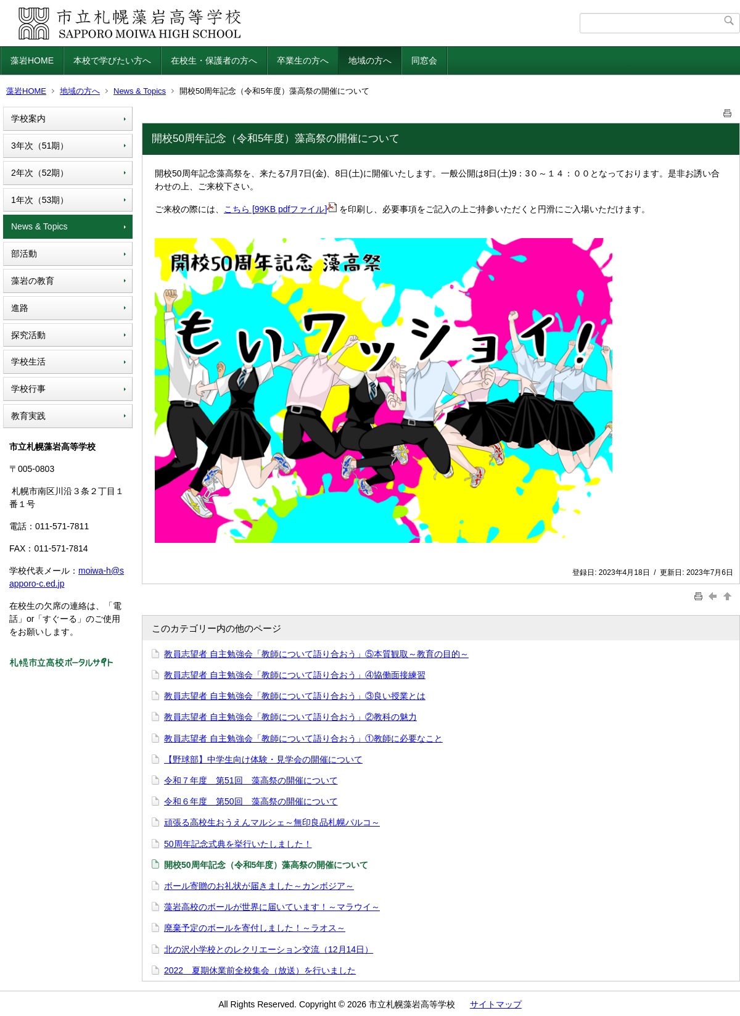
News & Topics (139, 91)
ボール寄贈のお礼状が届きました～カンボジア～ (259, 886)
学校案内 (28, 118)
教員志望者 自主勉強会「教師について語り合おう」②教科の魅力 (290, 717)
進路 (19, 308)
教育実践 (28, 416)
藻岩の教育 (32, 281)
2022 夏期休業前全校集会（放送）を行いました (260, 970)
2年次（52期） (39, 173)
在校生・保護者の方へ (214, 60)
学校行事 (28, 389)
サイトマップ (496, 1004)
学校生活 (28, 361)
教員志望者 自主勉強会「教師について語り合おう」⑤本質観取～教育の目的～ (316, 654)
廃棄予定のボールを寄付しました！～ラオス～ (254, 928)
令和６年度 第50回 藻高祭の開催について (251, 801)
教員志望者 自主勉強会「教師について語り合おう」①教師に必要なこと (303, 738)
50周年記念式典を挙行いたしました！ (238, 844)
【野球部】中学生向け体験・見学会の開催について (263, 759)
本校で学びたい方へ (112, 60)
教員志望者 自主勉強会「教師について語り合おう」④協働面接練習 (295, 675)
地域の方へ (370, 60)
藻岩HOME (32, 60)
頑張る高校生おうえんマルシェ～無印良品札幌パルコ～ (272, 822)
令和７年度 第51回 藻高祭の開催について (251, 780)
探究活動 (28, 335)
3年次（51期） (39, 146)
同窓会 (424, 60)
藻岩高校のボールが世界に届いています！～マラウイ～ (272, 907)
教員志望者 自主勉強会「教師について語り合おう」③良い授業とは (295, 696)
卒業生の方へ (303, 60)
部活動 (24, 253)
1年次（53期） (39, 200)
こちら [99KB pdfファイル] (280, 209)
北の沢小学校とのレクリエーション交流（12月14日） (268, 949)
